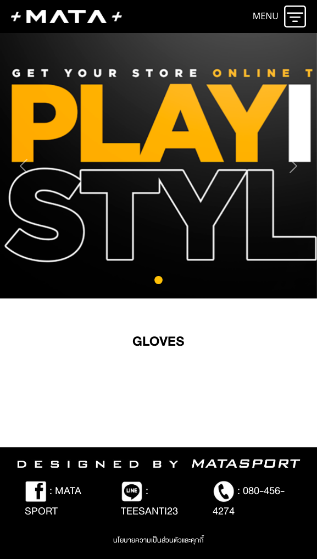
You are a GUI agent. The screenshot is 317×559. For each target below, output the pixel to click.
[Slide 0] (158, 280)
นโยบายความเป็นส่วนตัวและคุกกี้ (158, 540)
